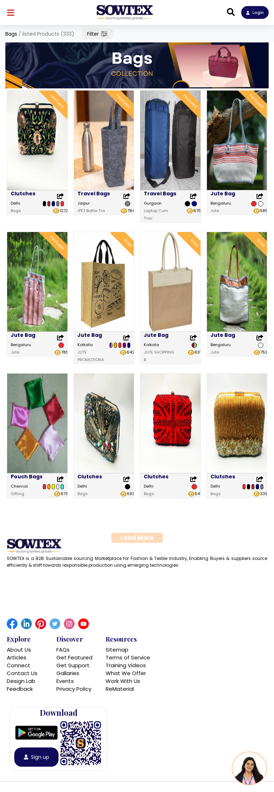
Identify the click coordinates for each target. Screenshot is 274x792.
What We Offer (126, 673)
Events (65, 681)
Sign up (36, 757)
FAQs (63, 649)
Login (255, 12)
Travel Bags (93, 193)
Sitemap (117, 649)
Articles (16, 657)
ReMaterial (120, 689)
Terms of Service (128, 657)
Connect (18, 665)
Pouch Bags (26, 504)
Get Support (73, 665)
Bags (11, 33)
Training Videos (126, 665)
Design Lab (21, 681)
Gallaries (67, 673)
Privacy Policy (73, 689)
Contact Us (22, 673)
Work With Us (123, 681)
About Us (19, 649)
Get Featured (74, 657)
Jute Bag (222, 193)
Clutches (23, 193)
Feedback (20, 689)
